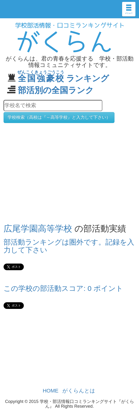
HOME (50, 391)
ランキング (63, 78)
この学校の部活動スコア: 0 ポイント (63, 288)
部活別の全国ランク (56, 90)
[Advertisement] (69, 163)
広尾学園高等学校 (38, 228)
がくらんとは (78, 391)
